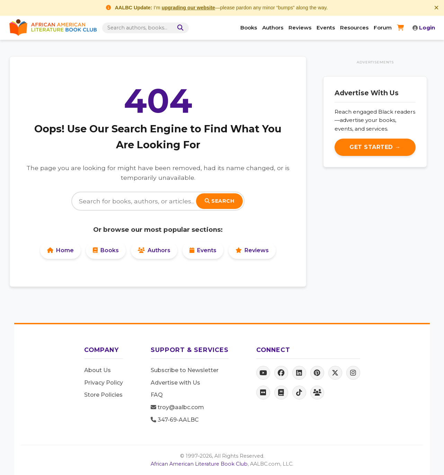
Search (219, 201)
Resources (354, 27)
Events (326, 27)
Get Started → (375, 147)
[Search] (179, 28)
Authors (272, 27)
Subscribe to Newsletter (185, 370)
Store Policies (103, 395)
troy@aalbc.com (177, 407)
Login (423, 27)
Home (60, 250)
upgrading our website (188, 7)
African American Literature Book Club (199, 464)
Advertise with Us (175, 382)
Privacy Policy (103, 382)
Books (248, 27)
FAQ (157, 395)
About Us (97, 370)
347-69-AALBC (175, 419)
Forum (383, 27)
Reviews (299, 27)
